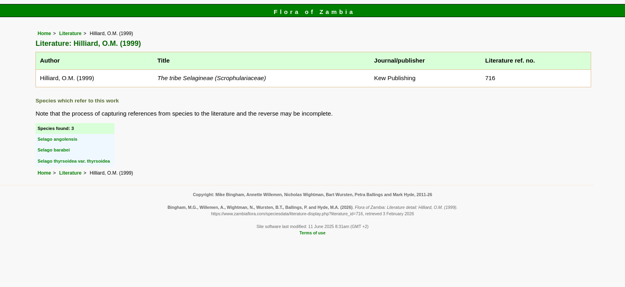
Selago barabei (53, 149)
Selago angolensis (57, 139)
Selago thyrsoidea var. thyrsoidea (73, 161)
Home (44, 33)
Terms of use (312, 232)
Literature (70, 33)
